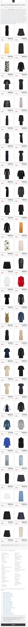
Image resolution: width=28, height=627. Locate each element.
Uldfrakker (4, 585)
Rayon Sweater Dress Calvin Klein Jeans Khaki (7, 323)
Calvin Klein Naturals (7, 602)
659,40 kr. (10, 235)
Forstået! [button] (13, 624)
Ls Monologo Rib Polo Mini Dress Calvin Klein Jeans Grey (21, 431)
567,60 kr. (24, 217)
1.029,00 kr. (10, 93)
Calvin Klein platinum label (9, 607)
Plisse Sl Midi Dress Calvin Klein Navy (7, 162)
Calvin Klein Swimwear (8, 612)
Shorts (16, 573)
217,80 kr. (10, 468)
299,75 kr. (24, 199)
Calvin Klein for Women (8, 596)
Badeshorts (17, 553)
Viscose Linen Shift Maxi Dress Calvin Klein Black (7, 198)
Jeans (3, 564)
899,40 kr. (10, 181)
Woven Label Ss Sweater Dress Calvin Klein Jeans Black (7, 305)
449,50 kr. (10, 164)
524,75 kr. (10, 217)
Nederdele (17, 568)
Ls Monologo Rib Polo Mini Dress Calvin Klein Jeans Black (21, 73)
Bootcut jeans (18, 555)
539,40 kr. (10, 56)
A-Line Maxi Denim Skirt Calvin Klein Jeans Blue (21, 502)
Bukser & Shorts (5, 557)
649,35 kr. (24, 325)
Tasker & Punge (5, 581)
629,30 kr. (24, 271)
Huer (16, 560)
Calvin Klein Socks (7, 609)
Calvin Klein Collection (8, 593)
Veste (16, 585)
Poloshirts (17, 571)
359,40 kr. (10, 504)
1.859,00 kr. (10, 201)
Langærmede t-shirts (6, 567)
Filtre (7, 7)
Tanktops (17, 580)
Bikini (16, 554)
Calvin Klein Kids (6, 600)
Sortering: (16, 7)
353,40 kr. (10, 378)
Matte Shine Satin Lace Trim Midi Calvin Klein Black (21, 55)
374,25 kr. (10, 271)
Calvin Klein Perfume (7, 605)
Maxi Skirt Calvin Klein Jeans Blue (7, 467)
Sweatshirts (17, 578)
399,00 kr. (10, 39)
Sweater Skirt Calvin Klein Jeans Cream (21, 538)
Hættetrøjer (4, 562)
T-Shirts (3, 582)
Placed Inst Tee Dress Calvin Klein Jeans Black (21, 377)
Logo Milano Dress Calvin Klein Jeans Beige (21, 341)
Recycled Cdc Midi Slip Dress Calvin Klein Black (7, 126)
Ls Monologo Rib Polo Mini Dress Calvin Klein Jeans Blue (7, 449)
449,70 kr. (24, 110)
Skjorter (3, 576)
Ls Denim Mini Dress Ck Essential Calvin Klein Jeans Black (21, 413)
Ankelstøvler (4, 553)
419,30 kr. (10, 522)
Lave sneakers (18, 567)
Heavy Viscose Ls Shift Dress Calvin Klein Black (7, 216)
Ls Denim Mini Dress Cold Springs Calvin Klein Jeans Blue (7, 431)
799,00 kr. (10, 75)
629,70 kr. (24, 146)
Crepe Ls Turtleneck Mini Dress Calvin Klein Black (7, 234)
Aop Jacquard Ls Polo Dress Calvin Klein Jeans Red (21, 288)
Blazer (3, 555)
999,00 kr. (24, 57)
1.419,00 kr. (24, 219)
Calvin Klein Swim (7, 611)
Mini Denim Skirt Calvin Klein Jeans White (7, 502)
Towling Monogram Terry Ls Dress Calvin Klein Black (21, 180)
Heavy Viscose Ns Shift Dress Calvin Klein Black (21, 90)
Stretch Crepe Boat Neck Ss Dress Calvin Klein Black (21, 162)
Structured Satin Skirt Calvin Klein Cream (21, 252)
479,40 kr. (24, 74)
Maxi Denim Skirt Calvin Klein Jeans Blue (21, 467)
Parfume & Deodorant (20, 569)
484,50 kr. (10, 486)
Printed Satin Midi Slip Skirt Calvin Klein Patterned (7, 73)
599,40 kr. (24, 56)
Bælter (3, 558)
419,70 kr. (24, 253)
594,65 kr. (10, 253)
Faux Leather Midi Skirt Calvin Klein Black (21, 270)
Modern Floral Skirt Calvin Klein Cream (7, 252)
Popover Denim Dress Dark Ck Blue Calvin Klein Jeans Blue (7, 359)
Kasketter (17, 564)
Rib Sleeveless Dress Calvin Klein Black (7, 37)
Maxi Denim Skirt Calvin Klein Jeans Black (7, 485)
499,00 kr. (24, 39)
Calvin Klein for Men (7, 595)
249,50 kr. (24, 38)
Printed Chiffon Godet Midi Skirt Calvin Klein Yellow (7, 55)
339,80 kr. (24, 128)
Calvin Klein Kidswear (7, 601)
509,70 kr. (24, 92)
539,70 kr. (24, 235)
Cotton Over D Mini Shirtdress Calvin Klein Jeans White (7, 288)
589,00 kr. (10, 380)
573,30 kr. (24, 450)
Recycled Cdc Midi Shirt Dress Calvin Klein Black (7, 144)
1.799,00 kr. (24, 236)
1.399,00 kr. (24, 165)
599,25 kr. (10, 74)
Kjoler (3, 566)
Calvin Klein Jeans (7, 598)
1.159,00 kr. (10, 415)
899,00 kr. (10, 57)
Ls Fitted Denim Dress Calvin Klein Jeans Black (21, 359)
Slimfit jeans (17, 576)
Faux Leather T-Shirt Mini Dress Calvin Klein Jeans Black (7, 90)
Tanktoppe (4, 580)
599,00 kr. (24, 183)
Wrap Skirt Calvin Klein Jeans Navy (21, 485)
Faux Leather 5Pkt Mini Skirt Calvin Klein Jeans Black (7, 108)
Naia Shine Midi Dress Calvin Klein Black (21, 144)
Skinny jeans (6, 20)
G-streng (14, 20)
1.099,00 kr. (10, 236)
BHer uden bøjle (5, 554)
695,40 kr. (10, 414)
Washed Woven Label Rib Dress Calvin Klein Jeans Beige (7, 395)
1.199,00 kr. (24, 201)
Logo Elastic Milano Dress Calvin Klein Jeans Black (21, 305)
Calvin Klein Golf (6, 597)
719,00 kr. (11, 344)
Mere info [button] (9, 620)
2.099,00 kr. (24, 147)
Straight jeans (5, 577)
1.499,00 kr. (24, 111)
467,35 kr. (10, 343)
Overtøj (3, 569)
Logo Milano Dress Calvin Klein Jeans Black (7, 341)
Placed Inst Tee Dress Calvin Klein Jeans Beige (7, 377)
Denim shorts (18, 559)
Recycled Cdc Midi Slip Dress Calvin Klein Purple (21, 108)
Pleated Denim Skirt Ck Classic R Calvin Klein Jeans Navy (21, 520)
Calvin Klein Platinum (8, 606)
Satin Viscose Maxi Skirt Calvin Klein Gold (21, 234)
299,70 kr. (10, 307)
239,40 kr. (10, 38)
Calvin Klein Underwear (8, 614)
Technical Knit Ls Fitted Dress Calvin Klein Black (21, 198)
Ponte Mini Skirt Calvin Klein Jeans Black (7, 520)
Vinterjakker (4, 586)
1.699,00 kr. (24, 93)
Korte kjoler (17, 566)
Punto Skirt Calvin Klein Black (7, 270)
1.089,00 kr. (10, 469)
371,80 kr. (10, 199)
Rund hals (4, 573)
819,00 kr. (25, 451)
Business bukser (18, 557)
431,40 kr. (24, 343)
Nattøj (3, 568)
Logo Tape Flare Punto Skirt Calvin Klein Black (21, 37)
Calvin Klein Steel (7, 610)
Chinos (3, 559)
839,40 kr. (10, 361)
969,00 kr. (10, 487)
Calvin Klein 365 (6, 592)
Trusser (16, 581)
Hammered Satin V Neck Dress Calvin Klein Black (21, 216)
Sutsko (3, 578)
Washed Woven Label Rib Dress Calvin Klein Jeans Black (21, 395)
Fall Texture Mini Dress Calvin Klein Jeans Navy (7, 413)
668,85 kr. (10, 92)
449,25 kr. (24, 181)
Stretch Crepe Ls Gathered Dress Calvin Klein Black (7, 180)
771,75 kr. (24, 414)
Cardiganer (17, 558)
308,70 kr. (24, 468)
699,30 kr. (24, 289)
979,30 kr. (24, 164)
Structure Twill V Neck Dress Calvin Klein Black (21, 126)
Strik (16, 577)
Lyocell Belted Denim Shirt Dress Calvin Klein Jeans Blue (21, 323)
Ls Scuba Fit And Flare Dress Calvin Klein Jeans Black (21, 449)
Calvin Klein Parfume (7, 604)
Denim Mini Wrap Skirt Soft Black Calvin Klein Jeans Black (7, 538)
